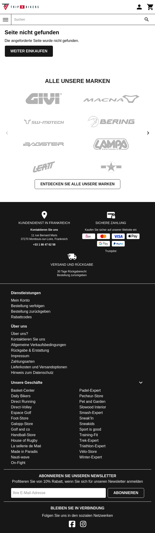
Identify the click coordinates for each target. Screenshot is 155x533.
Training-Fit (88, 435)
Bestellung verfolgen (28, 306)
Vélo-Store (88, 452)
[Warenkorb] (150, 7)
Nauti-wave (20, 457)
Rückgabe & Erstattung (30, 350)
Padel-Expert (90, 390)
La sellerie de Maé (26, 446)
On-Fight (18, 463)
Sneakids (87, 424)
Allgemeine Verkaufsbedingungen (38, 345)
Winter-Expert (90, 457)
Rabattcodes (21, 317)
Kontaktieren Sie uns (44, 229)
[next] (148, 133)
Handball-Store (23, 435)
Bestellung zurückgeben (72, 275)
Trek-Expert (89, 440)
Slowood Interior (92, 407)
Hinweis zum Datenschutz (32, 373)
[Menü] (5, 19)
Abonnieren (125, 493)
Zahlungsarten (23, 361)
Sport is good (90, 429)
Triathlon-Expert (92, 446)
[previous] (7, 133)
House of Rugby (24, 440)
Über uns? (19, 334)
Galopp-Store (22, 424)
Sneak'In (86, 418)
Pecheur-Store (91, 396)
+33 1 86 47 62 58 (44, 244)
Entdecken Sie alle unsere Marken (77, 184)
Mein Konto (20, 300)
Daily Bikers (20, 396)
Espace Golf (21, 413)
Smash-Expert (91, 413)
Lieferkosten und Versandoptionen (39, 367)
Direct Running (23, 402)
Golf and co (20, 429)
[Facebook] (72, 524)
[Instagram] (83, 524)
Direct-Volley (21, 407)
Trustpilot (110, 251)
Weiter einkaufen (28, 51)
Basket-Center (23, 390)
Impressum (20, 356)
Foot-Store (20, 418)
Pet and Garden (92, 402)
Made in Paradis (24, 452)
